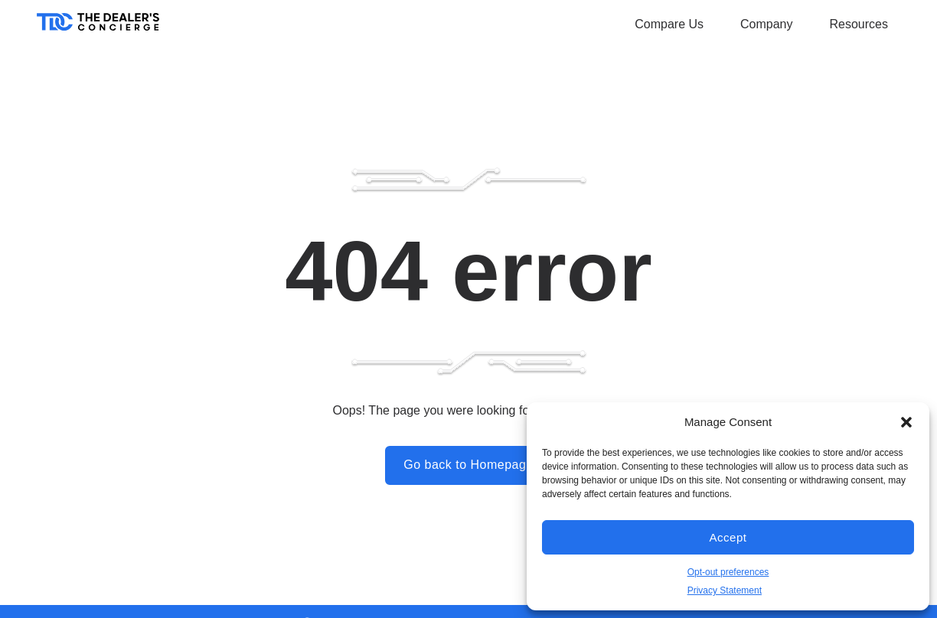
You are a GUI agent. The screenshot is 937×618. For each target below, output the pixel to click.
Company (766, 24)
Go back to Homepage (468, 464)
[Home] (98, 27)
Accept (728, 537)
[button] (906, 422)
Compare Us (669, 24)
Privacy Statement (724, 590)
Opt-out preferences (728, 572)
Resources (859, 24)
